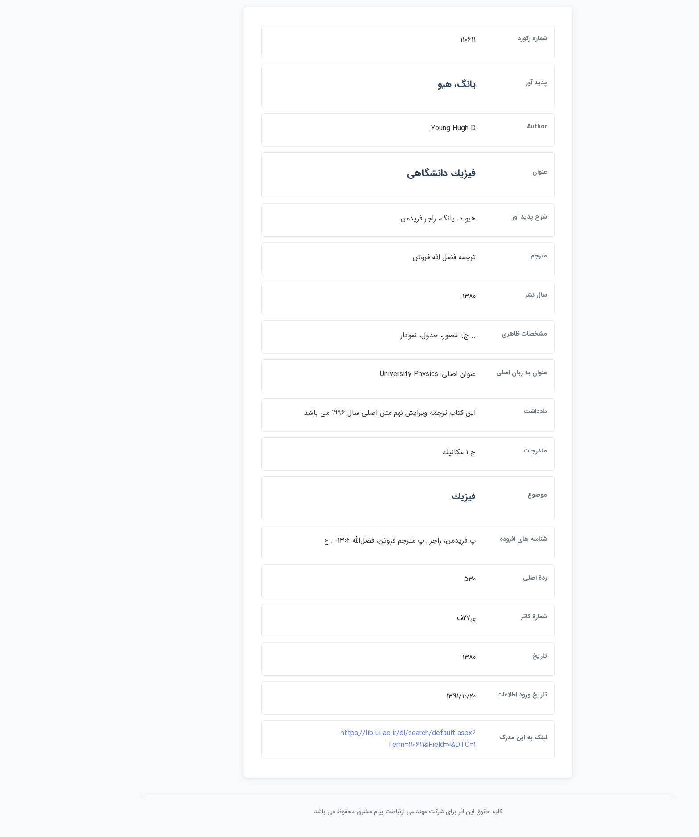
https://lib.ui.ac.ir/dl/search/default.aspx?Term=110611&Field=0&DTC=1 (349, 741)
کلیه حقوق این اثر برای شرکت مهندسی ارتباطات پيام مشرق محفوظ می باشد (349, 814)
